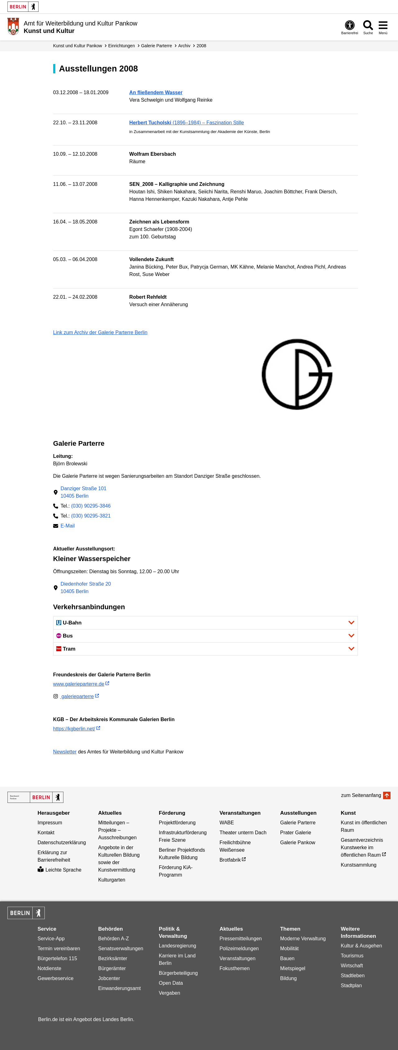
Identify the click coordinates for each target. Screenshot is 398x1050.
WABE (227, 822)
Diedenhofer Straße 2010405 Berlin (86, 587)
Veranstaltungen (238, 958)
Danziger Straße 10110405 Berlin (84, 492)
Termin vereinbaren (59, 948)
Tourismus (352, 955)
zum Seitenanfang (361, 795)
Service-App (51, 938)
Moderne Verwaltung (303, 938)
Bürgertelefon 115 (57, 958)
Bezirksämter (112, 958)
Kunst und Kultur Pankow (77, 45)
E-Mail (68, 526)
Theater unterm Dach (243, 832)
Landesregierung (177, 945)
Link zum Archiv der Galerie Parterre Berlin (100, 332)
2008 (201, 45)
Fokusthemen (235, 968)
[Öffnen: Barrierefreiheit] (350, 27)
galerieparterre (73, 696)
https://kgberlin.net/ (74, 728)
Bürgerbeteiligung (178, 973)
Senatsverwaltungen (120, 948)
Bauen (287, 958)
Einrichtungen (121, 45)
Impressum (50, 822)
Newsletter (65, 751)
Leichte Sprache (59, 870)
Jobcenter (109, 978)
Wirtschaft (352, 965)
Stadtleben (353, 975)
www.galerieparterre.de (78, 684)
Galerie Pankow (297, 842)
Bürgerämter (112, 968)
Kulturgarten (111, 879)
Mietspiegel (292, 968)
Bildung (288, 978)
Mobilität (289, 948)
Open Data (171, 983)
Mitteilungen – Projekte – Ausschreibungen (117, 830)
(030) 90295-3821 (91, 515)
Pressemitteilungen (241, 938)
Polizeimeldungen (239, 948)
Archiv (184, 45)
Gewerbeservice (56, 978)
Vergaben (169, 993)
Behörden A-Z (113, 938)
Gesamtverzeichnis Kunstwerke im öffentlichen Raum (362, 847)
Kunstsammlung (359, 865)
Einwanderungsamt (119, 988)
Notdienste (50, 968)
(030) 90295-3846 (91, 506)
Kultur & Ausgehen (361, 945)
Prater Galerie (295, 832)
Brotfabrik (230, 860)
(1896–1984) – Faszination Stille (186, 122)
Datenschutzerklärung (62, 842)
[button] (205, 622)
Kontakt (46, 832)
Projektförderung (177, 822)
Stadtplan (351, 985)
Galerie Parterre (156, 45)
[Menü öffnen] (383, 27)
